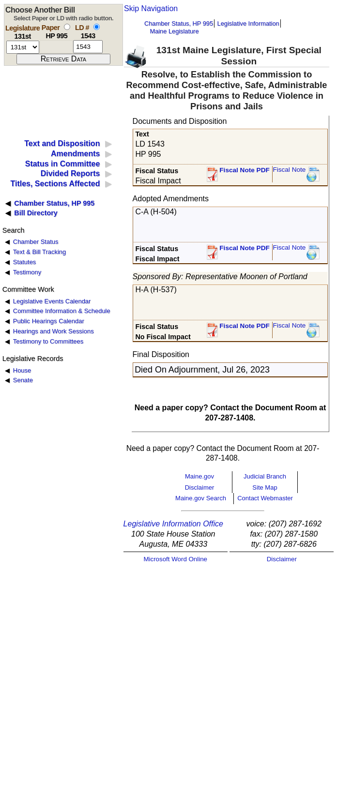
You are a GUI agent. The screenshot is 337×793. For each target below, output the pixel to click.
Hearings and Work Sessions (53, 331)
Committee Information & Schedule (61, 310)
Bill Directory (36, 213)
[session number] (22, 47)
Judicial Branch (265, 476)
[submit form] (63, 59)
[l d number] (88, 46)
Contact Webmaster (265, 498)
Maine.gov (199, 476)
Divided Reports (70, 173)
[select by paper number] (67, 27)
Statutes (24, 262)
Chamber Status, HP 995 (178, 23)
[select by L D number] (96, 27)
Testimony (27, 272)
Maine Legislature (174, 31)
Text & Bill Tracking (39, 251)
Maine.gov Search (200, 498)
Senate (23, 380)
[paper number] (56, 46)
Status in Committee (62, 164)
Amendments (75, 154)
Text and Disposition (62, 143)
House (22, 370)
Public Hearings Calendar (48, 321)
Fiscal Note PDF (244, 170)
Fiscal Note (289, 169)
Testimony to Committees (48, 341)
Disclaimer (199, 487)
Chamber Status (36, 241)
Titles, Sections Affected (55, 184)
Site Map (264, 487)
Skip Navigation (151, 8)
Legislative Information (248, 23)
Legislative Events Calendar (52, 301)
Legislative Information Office (173, 524)
